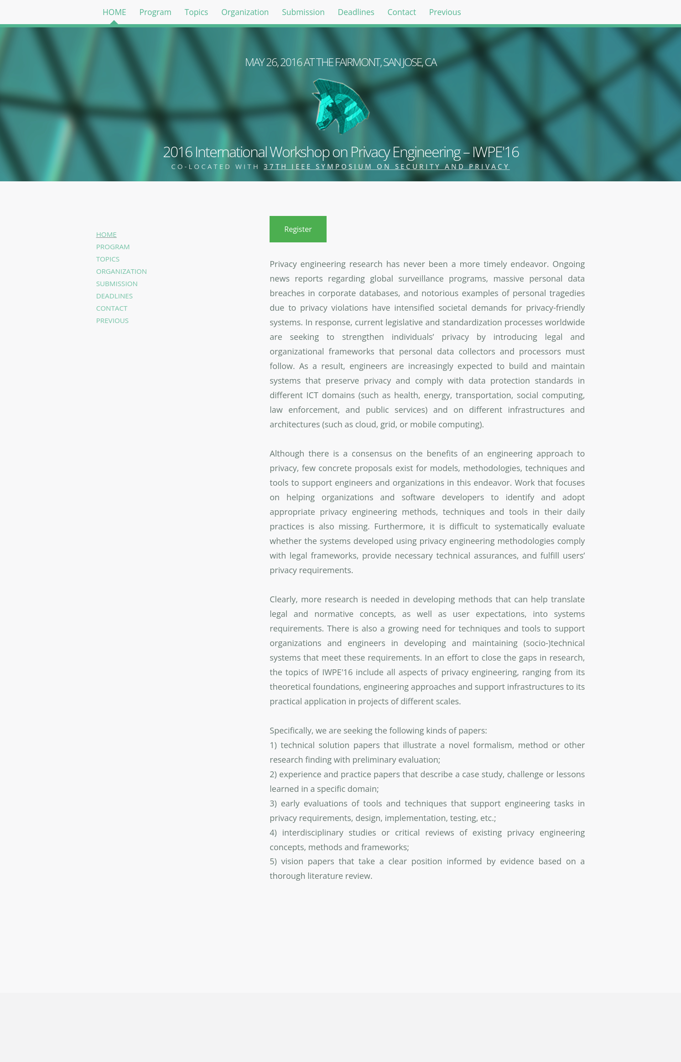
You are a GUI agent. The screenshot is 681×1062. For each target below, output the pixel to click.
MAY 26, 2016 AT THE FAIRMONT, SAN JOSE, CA (340, 61)
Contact (444, 13)
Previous (494, 13)
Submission (333, 13)
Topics (212, 13)
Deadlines (392, 13)
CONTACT (112, 308)
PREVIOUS (112, 320)
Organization (267, 13)
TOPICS (108, 258)
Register (298, 229)
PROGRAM (113, 246)
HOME (117, 13)
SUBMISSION (117, 283)
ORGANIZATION (121, 271)
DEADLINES (114, 295)
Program (165, 13)
